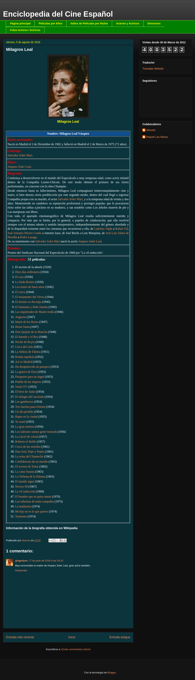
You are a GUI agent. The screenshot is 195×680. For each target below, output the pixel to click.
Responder (21, 570)
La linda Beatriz (25, 282)
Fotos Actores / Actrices (25, 30)
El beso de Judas (25, 391)
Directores (154, 23)
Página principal (20, 23)
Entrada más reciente (20, 637)
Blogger (112, 672)
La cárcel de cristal (26, 436)
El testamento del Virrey (30, 297)
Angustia (20, 317)
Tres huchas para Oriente (30, 406)
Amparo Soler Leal (19, 166)
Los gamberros (24, 401)
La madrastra (23, 506)
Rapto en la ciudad (26, 416)
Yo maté (20, 421)
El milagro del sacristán (29, 396)
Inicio (71, 637)
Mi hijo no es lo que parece (31, 511)
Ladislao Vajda (103, 228)
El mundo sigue (24, 481)
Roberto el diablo (25, 441)
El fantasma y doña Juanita (31, 307)
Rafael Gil (121, 228)
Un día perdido (24, 411)
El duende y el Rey (26, 336)
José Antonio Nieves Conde (24, 233)
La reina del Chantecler (29, 456)
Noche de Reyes (25, 341)
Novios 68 (21, 486)
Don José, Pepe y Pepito (29, 451)
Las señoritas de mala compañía (34, 501)
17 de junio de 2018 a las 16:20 (46, 560)
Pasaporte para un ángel (29, 376)
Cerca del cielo (24, 346)
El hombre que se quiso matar (33, 496)
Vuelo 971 (21, 386)
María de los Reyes (26, 321)
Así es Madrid (23, 361)
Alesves (150, 130)
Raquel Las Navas (157, 136)
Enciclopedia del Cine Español (58, 14)
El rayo (19, 276)
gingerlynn (21, 560)
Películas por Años (50, 23)
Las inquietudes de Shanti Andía (34, 311)
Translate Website (153, 68)
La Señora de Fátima (27, 351)
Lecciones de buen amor (30, 286)
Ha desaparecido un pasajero (32, 366)
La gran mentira (24, 426)
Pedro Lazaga (28, 237)
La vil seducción (25, 491)
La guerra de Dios (26, 371)
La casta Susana (24, 471)
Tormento (21, 516)
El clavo (20, 292)
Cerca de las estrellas (28, 446)
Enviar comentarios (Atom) (75, 649)
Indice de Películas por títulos (89, 23)
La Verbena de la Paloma (30, 476)
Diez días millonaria (27, 272)
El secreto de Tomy (26, 466)
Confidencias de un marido (31, 461)
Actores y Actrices (127, 23)
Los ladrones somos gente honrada (36, 431)
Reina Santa (22, 326)
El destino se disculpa (28, 301)
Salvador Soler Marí (20, 155)
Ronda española (24, 356)
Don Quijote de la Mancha (31, 331)
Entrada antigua (119, 637)
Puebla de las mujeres (28, 381)
